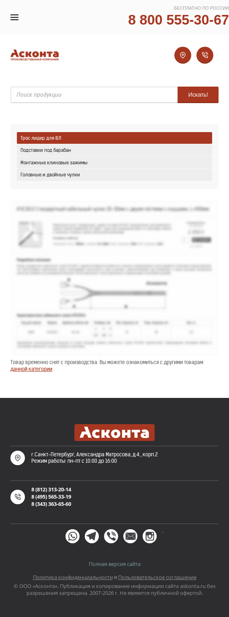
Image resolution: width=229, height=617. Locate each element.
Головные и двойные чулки (50, 175)
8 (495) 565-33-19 (51, 496)
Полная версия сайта (115, 563)
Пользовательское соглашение (157, 577)
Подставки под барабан (45, 150)
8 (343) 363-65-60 (51, 503)
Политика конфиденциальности (73, 577)
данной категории (31, 369)
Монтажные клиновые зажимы (54, 162)
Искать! (198, 94)
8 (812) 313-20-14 (51, 489)
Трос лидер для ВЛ (40, 138)
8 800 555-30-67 (178, 19)
